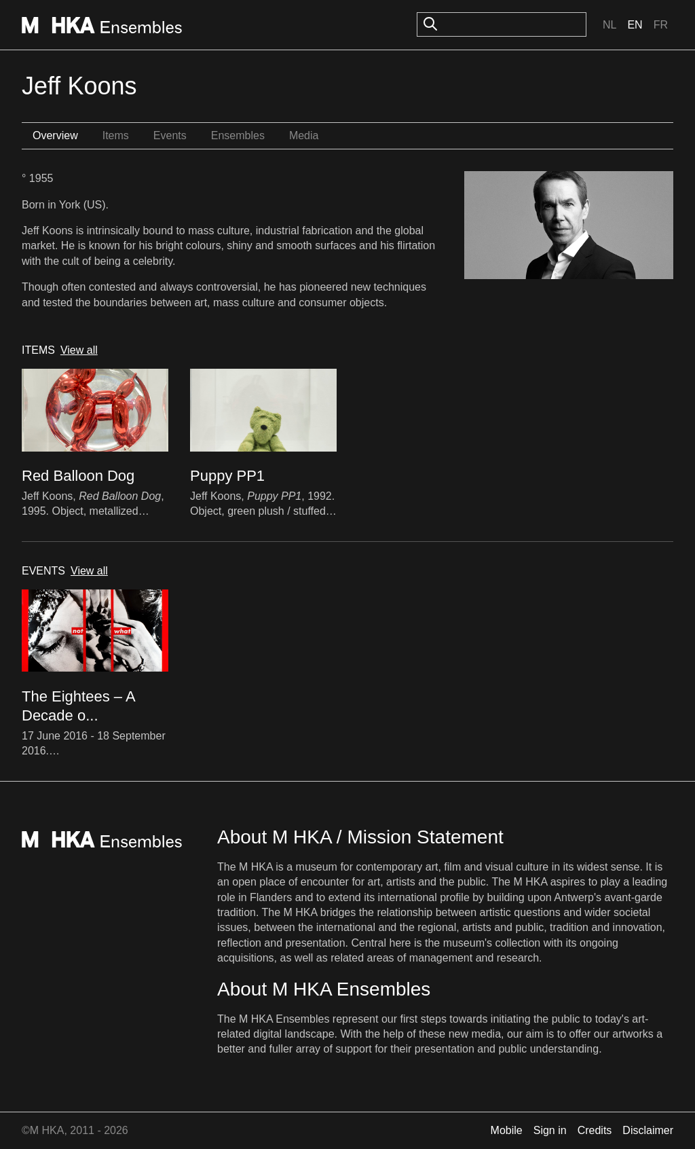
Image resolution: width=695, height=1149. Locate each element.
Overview (55, 135)
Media (304, 135)
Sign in (550, 1130)
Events (170, 135)
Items (115, 135)
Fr (661, 25)
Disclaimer (647, 1130)
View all (79, 350)
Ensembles (238, 135)
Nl (609, 25)
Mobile (507, 1130)
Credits (595, 1130)
